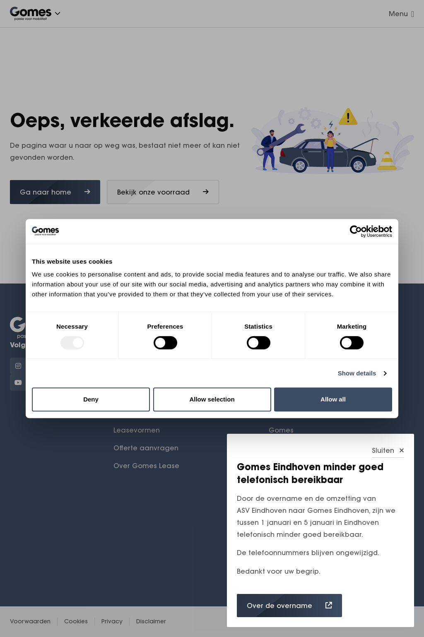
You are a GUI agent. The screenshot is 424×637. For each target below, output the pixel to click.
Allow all (333, 399)
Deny (91, 399)
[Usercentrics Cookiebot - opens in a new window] (356, 231)
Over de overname (289, 605)
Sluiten (388, 450)
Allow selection (211, 399)
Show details (357, 373)
